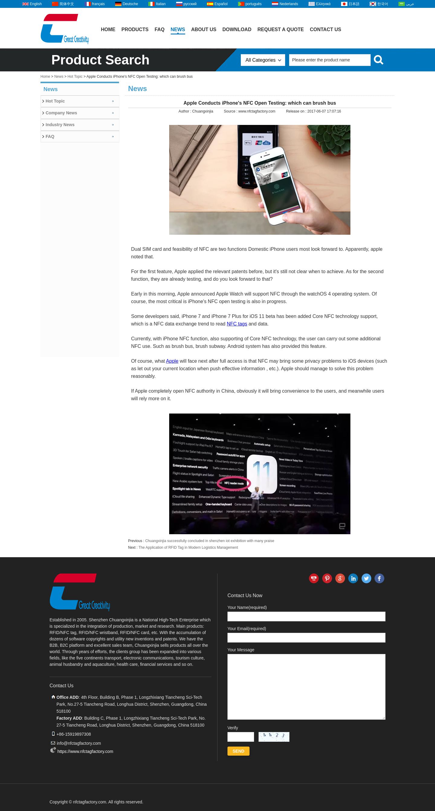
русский (190, 4)
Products (135, 29)
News (178, 29)
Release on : (297, 111)
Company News (61, 112)
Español (220, 4)
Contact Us (325, 29)
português (254, 4)
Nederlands (288, 4)
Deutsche (130, 4)
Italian (161, 4)
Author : (185, 111)
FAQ (160, 29)
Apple (172, 361)
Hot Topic (74, 76)
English (36, 4)
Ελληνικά (323, 4)
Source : (231, 111)
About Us (204, 29)
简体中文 (67, 4)
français (98, 4)
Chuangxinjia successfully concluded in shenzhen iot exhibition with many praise (209, 541)
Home (108, 29)
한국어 (382, 4)
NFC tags (237, 323)
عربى (410, 4)
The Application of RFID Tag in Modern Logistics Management (188, 547)
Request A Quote (280, 29)
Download (236, 29)
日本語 (354, 4)
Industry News (60, 124)
